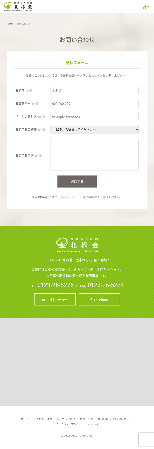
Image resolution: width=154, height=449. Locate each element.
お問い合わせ (57, 299)
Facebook (101, 299)
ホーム (25, 419)
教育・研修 (86, 419)
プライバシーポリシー (68, 197)
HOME (10, 24)
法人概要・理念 (43, 419)
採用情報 (103, 419)
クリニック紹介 (66, 419)
